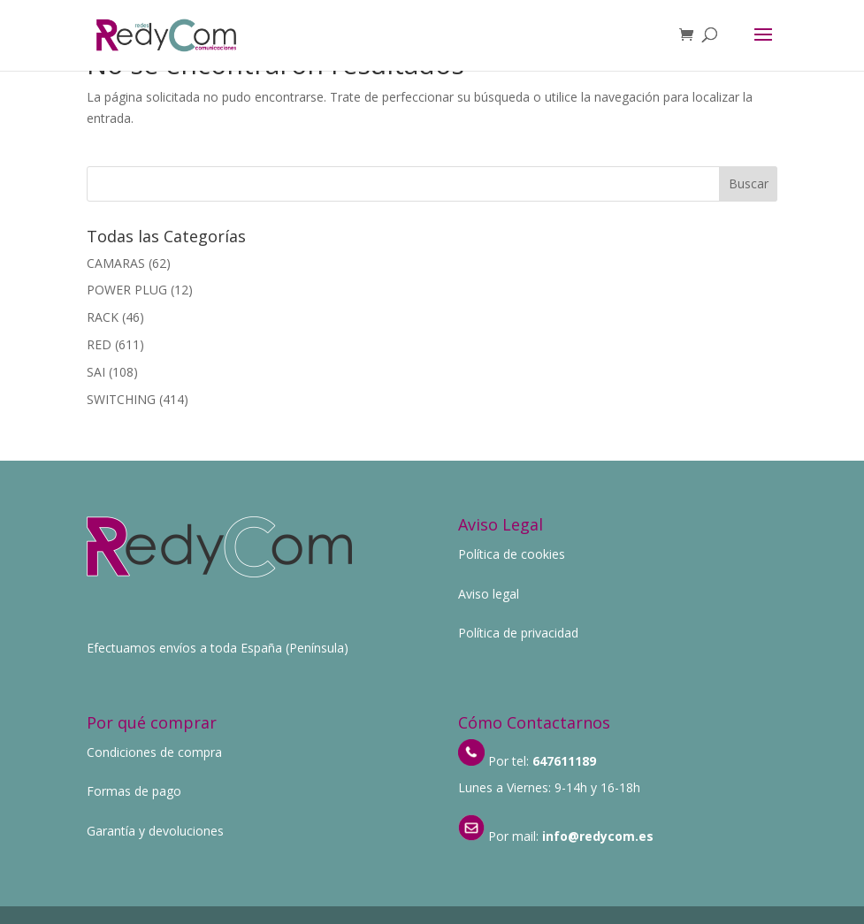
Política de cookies (511, 554)
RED (99, 344)
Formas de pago (134, 791)
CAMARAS (116, 263)
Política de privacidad (518, 632)
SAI (96, 371)
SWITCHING (121, 399)
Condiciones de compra (154, 752)
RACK (103, 317)
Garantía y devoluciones (155, 830)
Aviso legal (488, 593)
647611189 (564, 760)
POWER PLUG (127, 289)
